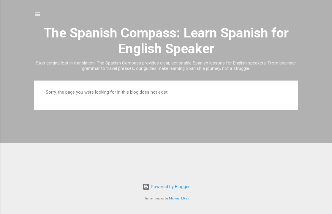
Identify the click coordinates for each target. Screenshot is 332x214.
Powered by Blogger (166, 186)
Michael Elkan (179, 198)
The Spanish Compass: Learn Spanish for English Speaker (166, 40)
